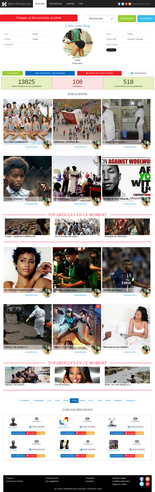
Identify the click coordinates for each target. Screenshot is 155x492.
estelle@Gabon (31, 147)
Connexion (127, 18)
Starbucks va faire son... (65, 290)
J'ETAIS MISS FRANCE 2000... (20, 290)
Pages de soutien (119, 484)
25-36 (65, 401)
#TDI (81, 4)
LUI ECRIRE (12, 73)
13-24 (57, 401)
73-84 (99, 401)
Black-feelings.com (16, 4)
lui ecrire (40, 433)
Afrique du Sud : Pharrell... (116, 199)
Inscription (146, 18)
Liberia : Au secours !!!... (16, 347)
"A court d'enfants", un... (16, 199)
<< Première (24, 401)
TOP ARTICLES (55, 4)
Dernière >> (131, 401)
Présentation (77, 63)
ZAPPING (70, 4)
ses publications (18, 433)
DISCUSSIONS (138, 73)
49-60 (82, 401)
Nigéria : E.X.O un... (64, 347)
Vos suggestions (52, 481)
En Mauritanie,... (62, 199)
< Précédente (38, 401)
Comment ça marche (14, 481)
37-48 (74, 401)
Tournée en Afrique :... (114, 290)
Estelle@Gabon (31, 204)
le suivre (31, 433)
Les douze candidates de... (17, 142)
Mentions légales (119, 478)
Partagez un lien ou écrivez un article (38, 17)
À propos (9, 478)
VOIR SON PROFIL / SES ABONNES (50, 73)
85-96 (108, 401)
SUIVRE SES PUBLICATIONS (99, 73)
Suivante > (118, 401)
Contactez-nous (52, 478)
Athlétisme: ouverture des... (67, 142)
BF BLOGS (39, 4)
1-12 (49, 401)
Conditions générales (121, 481)
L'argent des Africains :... (115, 142)
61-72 (91, 401)
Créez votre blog (77, 26)
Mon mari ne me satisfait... (116, 347)
